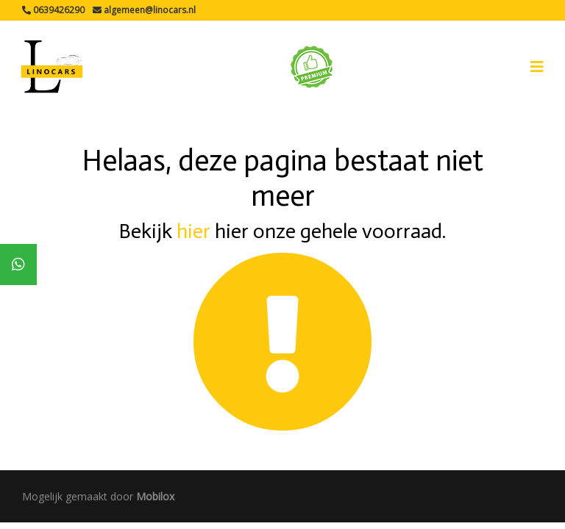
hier (193, 231)
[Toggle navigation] (537, 67)
